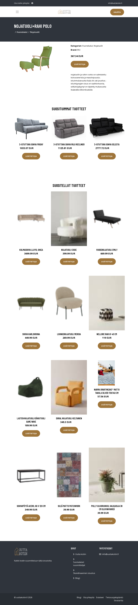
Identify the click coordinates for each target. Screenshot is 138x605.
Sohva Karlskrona (31, 334)
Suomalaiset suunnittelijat (79, 564)
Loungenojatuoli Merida (69, 334)
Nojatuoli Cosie (69, 249)
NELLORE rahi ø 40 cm (107, 334)
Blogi (77, 578)
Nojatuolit (35, 32)
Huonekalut (22, 32)
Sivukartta (118, 600)
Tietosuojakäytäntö (114, 597)
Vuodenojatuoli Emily (106, 249)
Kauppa (117, 12)
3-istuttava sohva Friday (31, 144)
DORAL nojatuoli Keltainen (69, 418)
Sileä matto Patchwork (69, 505)
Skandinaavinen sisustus (84, 573)
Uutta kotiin (80, 554)
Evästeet (100, 597)
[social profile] (32, 3)
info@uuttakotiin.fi (115, 3)
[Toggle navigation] (17, 12)
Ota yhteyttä (88, 597)
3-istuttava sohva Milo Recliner (69, 144)
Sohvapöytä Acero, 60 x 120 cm (31, 505)
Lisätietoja (79, 64)
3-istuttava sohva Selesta (106, 144)
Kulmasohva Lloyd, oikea (31, 249)
